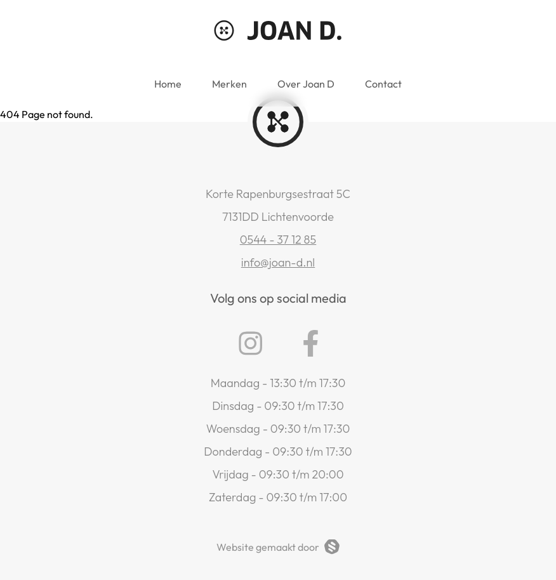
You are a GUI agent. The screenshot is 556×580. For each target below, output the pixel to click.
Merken (229, 83)
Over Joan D (305, 83)
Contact (383, 83)
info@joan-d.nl (278, 262)
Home (168, 83)
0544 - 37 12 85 (278, 239)
